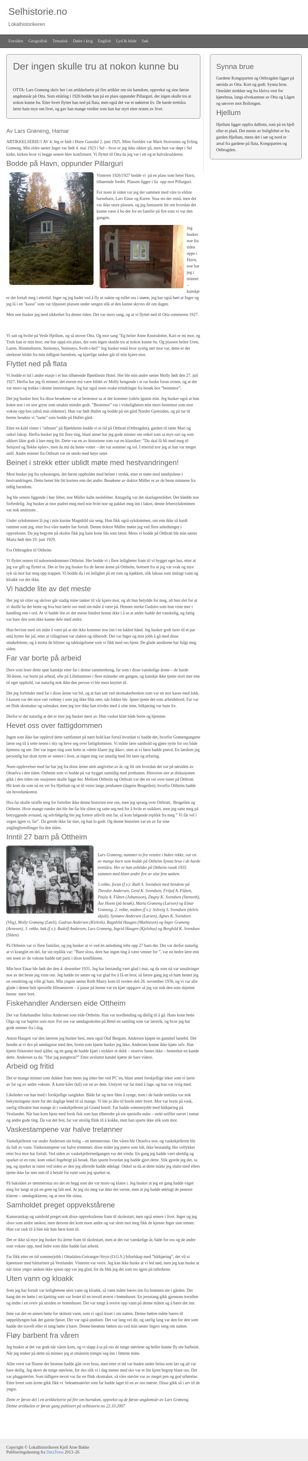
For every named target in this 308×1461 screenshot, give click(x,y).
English (104, 41)
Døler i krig (83, 41)
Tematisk (60, 41)
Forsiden (15, 41)
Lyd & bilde (126, 41)
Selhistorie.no (36, 16)
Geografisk (38, 41)
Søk (145, 41)
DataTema (54, 1452)
